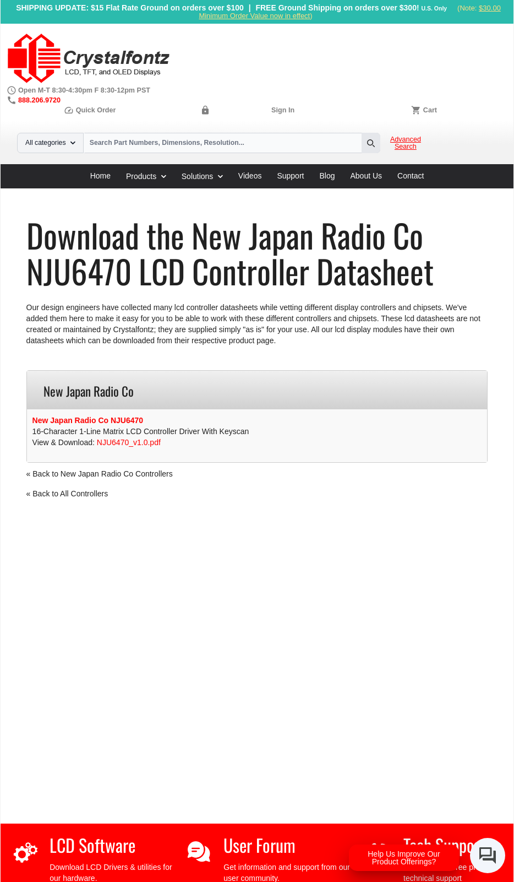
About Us (366, 176)
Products (146, 176)
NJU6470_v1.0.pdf (129, 442)
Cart (430, 110)
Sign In (282, 110)
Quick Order (90, 110)
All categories (50, 143)
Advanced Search (405, 143)
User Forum (259, 845)
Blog (327, 176)
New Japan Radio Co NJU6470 (88, 420)
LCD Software (92, 845)
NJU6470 (289, 192)
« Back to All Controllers (67, 493)
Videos (250, 176)
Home (100, 176)
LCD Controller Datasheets (137, 192)
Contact (410, 176)
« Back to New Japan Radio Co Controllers (99, 473)
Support (290, 176)
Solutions (202, 176)
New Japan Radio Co (228, 192)
